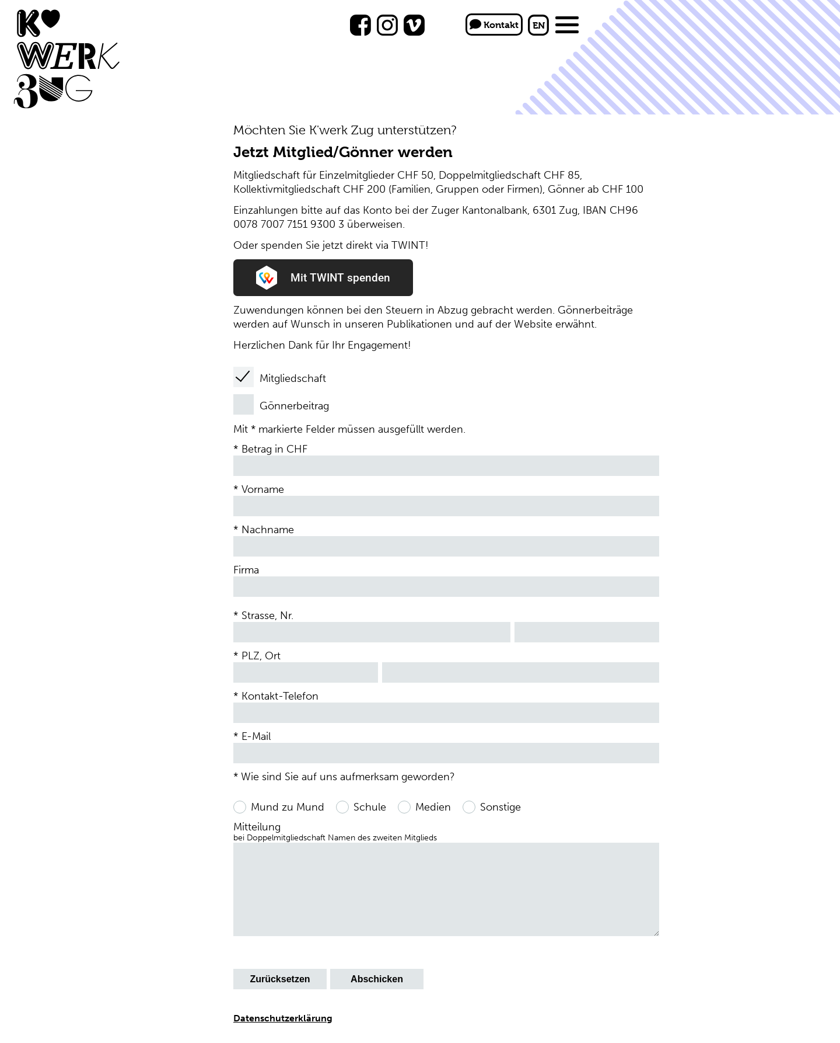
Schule (370, 807)
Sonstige (500, 807)
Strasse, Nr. (267, 615)
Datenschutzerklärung (282, 1018)
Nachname (268, 529)
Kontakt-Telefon (280, 696)
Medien (433, 807)
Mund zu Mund (287, 807)
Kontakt (494, 24)
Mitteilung (335, 832)
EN (539, 25)
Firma (246, 570)
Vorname (263, 489)
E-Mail (256, 736)
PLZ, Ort (261, 655)
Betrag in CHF (274, 449)
